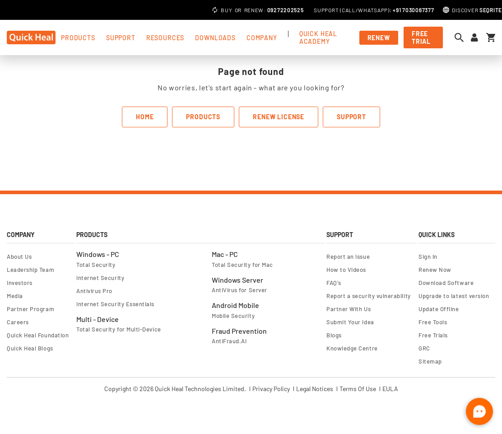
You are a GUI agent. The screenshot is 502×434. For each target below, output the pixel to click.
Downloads (215, 38)
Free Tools (432, 322)
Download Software (446, 282)
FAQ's (333, 282)
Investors (20, 282)
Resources (165, 38)
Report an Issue (348, 256)
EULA (390, 389)
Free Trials (433, 335)
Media (15, 295)
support (120, 38)
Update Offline (438, 309)
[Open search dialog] (461, 37)
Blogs (334, 335)
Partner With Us (348, 309)
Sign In (427, 256)
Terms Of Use (357, 389)
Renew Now (434, 269)
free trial (421, 37)
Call (349, 10)
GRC (424, 348)
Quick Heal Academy (318, 37)
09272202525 (285, 10)
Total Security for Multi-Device (118, 329)
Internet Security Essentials (115, 304)
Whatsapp (373, 10)
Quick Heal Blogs (30, 348)
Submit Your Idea (350, 322)
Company (261, 38)
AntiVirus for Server (239, 290)
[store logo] (31, 37)
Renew (254, 10)
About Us (19, 256)
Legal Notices (314, 389)
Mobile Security (233, 315)
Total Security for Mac (242, 264)
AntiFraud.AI (229, 341)
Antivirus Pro (94, 290)
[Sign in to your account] (474, 37)
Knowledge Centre (352, 348)
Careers (18, 322)
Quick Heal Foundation (38, 335)
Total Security (96, 264)
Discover (477, 10)
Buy (226, 10)
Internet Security (100, 277)
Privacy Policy (271, 389)
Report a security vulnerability (368, 295)
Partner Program (30, 309)
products (78, 38)
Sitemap (430, 361)
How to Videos (346, 269)
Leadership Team (30, 269)
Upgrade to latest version (453, 295)
